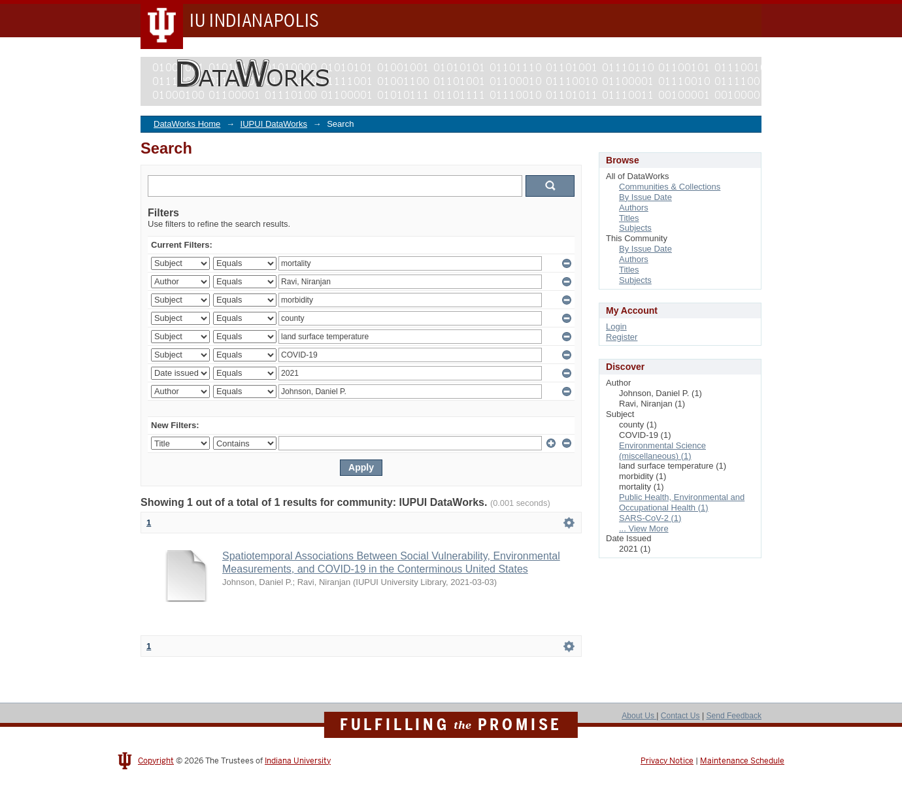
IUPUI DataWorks (274, 124)
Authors (633, 207)
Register (621, 337)
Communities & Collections (669, 187)
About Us (639, 715)
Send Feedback (733, 715)
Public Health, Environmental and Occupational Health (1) (681, 502)
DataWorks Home (187, 124)
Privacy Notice (667, 761)
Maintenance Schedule (742, 761)
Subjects (635, 228)
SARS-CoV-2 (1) (650, 518)
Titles (629, 218)
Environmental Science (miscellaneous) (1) (662, 451)
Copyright (156, 761)
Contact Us (680, 715)
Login (616, 326)
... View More (644, 528)
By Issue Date (645, 197)
